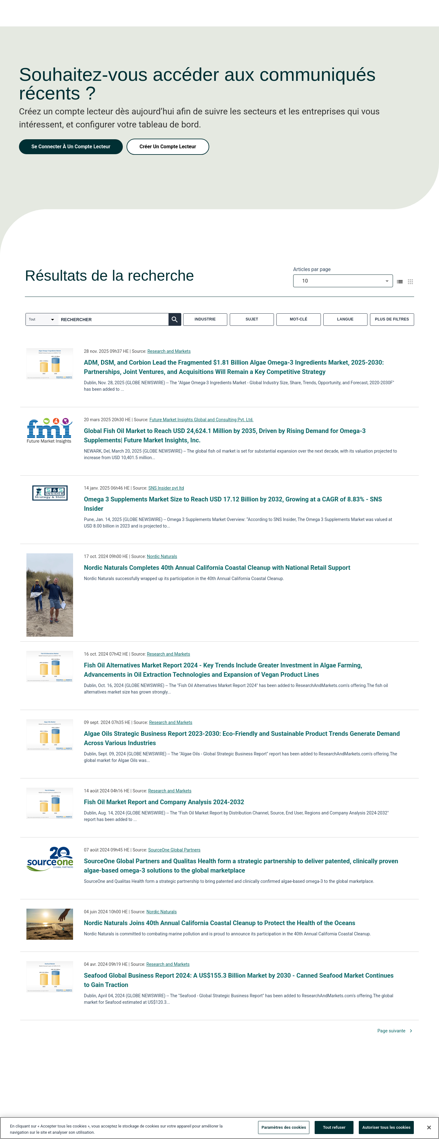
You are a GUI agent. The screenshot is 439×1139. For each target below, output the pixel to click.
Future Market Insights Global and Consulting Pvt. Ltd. (202, 419)
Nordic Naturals (162, 556)
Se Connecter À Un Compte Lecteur (70, 147)
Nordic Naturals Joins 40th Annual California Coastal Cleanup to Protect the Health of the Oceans (219, 923)
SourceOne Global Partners (174, 849)
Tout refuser (334, 1129)
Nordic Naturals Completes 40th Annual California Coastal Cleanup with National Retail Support (217, 567)
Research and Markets (169, 351)
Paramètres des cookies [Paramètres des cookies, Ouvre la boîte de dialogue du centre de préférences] (283, 1129)
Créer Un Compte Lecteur (168, 147)
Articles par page (312, 269)
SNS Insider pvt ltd (166, 488)
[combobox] (343, 280)
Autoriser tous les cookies (386, 1129)
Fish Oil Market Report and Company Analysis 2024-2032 (164, 802)
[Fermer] (429, 1129)
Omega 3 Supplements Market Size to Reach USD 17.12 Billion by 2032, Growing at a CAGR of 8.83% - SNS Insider (233, 504)
